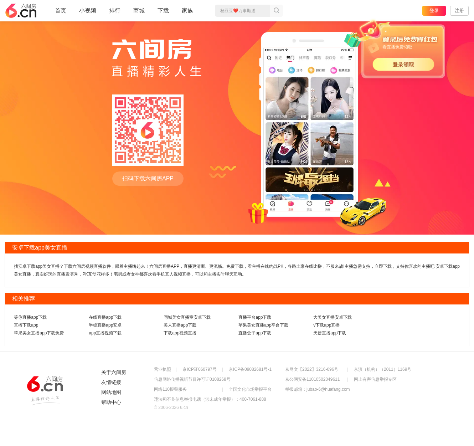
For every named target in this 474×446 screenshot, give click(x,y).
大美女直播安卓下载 (332, 317)
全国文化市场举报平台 (250, 389)
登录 (434, 10)
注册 (459, 10)
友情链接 (111, 382)
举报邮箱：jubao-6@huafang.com (317, 389)
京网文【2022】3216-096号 (311, 369)
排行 (114, 10)
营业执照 (162, 369)
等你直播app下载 (30, 317)
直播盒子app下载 (254, 332)
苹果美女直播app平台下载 (263, 325)
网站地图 (111, 392)
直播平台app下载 (254, 317)
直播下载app (26, 325)
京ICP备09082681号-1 (250, 369)
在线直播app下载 (105, 317)
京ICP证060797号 (199, 369)
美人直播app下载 (180, 325)
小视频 (87, 13)
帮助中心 (111, 402)
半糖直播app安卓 (105, 325)
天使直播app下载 (329, 332)
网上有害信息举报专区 (375, 379)
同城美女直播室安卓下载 (187, 317)
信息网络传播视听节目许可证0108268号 (192, 379)
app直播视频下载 (105, 332)
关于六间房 (113, 372)
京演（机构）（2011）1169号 (382, 369)
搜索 (276, 10)
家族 (187, 13)
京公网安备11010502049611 (312, 379)
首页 (60, 13)
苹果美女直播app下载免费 (39, 332)
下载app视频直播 (180, 332)
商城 (139, 13)
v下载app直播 (326, 325)
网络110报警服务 (170, 389)
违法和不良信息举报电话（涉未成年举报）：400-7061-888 (210, 399)
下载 (163, 10)
